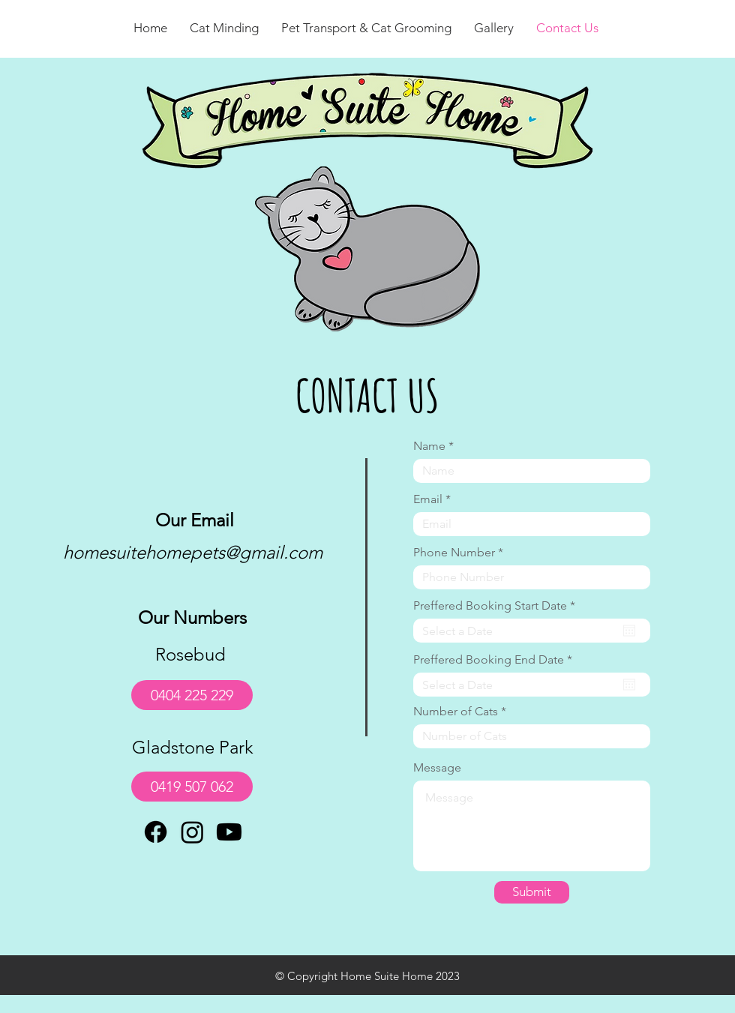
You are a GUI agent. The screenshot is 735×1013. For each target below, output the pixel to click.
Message (437, 768)
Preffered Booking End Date (496, 660)
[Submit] (531, 892)
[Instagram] (192, 832)
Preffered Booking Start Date (497, 606)
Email (427, 499)
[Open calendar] (629, 631)
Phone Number (454, 553)
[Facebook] (155, 832)
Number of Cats (455, 712)
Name (429, 446)
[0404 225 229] (192, 695)
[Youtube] (229, 832)
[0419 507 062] (192, 787)
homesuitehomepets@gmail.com (192, 552)
